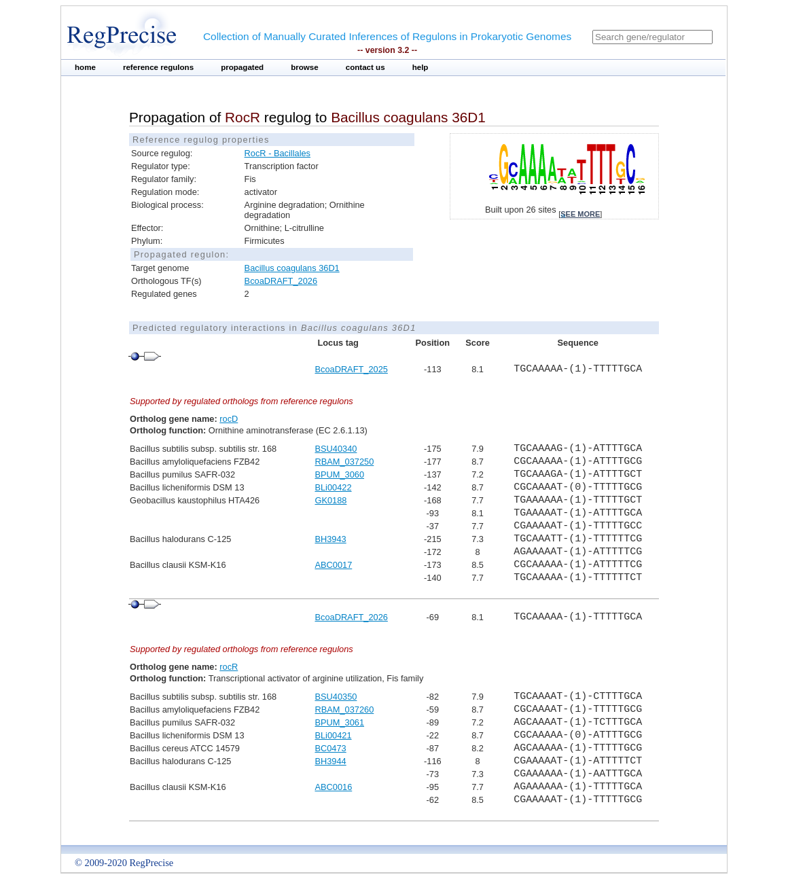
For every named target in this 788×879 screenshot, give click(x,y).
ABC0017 (333, 565)
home (85, 67)
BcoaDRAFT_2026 (281, 281)
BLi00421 (333, 735)
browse (305, 67)
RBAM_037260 (344, 709)
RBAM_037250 (344, 461)
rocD (228, 419)
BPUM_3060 (339, 474)
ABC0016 (333, 787)
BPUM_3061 (339, 722)
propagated (242, 67)
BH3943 (330, 539)
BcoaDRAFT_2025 (351, 369)
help (420, 67)
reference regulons (158, 67)
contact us (365, 67)
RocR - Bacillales (277, 153)
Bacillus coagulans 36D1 (292, 268)
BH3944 (330, 761)
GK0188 (330, 500)
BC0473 (330, 748)
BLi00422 (333, 487)
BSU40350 (336, 697)
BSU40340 (336, 449)
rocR (228, 667)
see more (580, 214)
